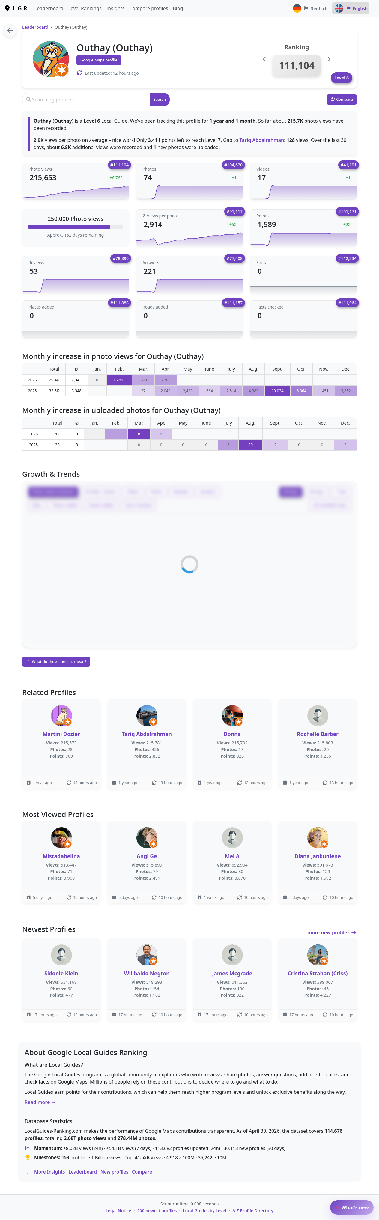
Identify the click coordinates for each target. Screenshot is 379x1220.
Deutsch (310, 8)
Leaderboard (48, 8)
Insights (115, 8)
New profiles (114, 1172)
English (351, 8)
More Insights (49, 1172)
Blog (178, 8)
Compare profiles (148, 8)
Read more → (40, 1102)
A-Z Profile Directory (252, 1210)
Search (160, 99)
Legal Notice (118, 1210)
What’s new (352, 1207)
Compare (142, 1172)
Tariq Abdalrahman (262, 140)
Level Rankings (84, 8)
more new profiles (332, 932)
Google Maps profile (98, 60)
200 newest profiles (157, 1210)
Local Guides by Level (204, 1210)
